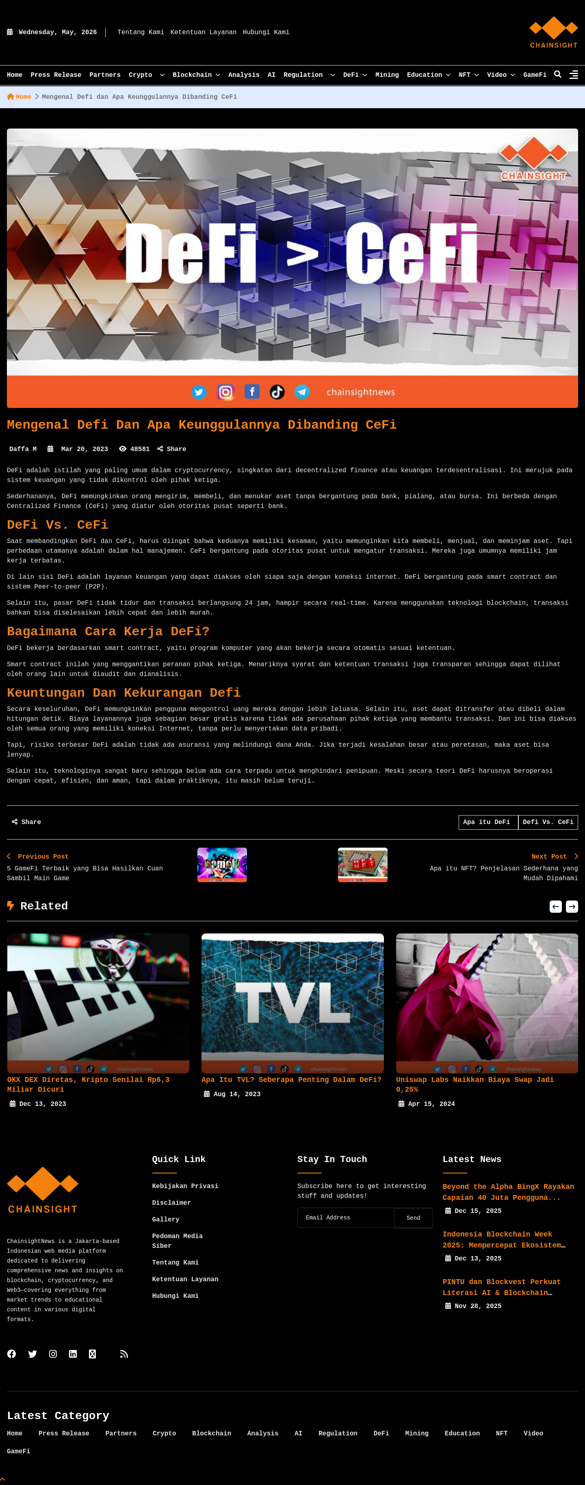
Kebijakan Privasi (185, 1186)
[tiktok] (92, 1355)
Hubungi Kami (266, 32)
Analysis (244, 75)
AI (271, 75)
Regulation (309, 75)
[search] (557, 75)
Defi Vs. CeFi (548, 822)
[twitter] (32, 1355)
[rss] (124, 1355)
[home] (553, 32)
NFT (469, 75)
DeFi (355, 75)
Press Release (55, 75)
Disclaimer (171, 1203)
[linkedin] (73, 1355)
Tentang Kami (140, 32)
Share (171, 449)
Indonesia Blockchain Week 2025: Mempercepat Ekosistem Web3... (502, 1245)
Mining (387, 75)
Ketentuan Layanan (203, 32)
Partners (105, 75)
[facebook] (11, 1355)
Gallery (166, 1219)
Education (429, 75)
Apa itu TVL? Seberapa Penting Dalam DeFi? (295, 1080)
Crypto (147, 75)
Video (501, 75)
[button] (556, 907)
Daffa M (23, 449)
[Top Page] (2, 1480)
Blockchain (196, 75)
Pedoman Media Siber (177, 1241)
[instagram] (53, 1355)
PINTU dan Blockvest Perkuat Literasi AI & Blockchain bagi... (502, 1293)
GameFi (535, 75)
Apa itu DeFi (488, 822)
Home (19, 97)
